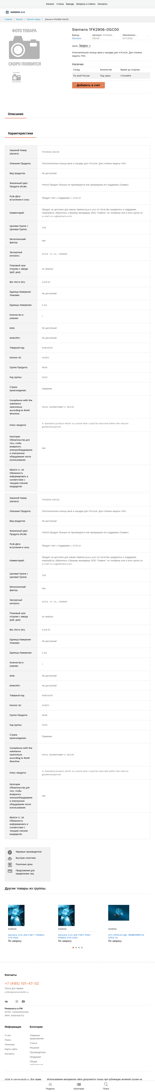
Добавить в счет (88, 85)
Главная (8, 19)
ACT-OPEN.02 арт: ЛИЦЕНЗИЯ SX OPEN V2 (126, 936)
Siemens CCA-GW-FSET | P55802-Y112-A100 (26, 936)
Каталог (50, 4)
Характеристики (20, 133)
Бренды (70, 4)
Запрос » (85, 45)
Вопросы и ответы (85, 4)
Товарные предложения (36, 1037)
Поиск (8, 1040)
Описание (15, 114)
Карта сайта (11, 1049)
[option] (36, 47)
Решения (34, 1047)
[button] (73, 947)
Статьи (60, 4)
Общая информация (36, 1063)
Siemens (12, 929)
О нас (8, 1035)
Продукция (35, 1057)
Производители (38, 1052)
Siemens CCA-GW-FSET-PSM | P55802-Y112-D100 (74, 936)
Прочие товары (33, 19)
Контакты (102, 4)
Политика (10, 1044)
